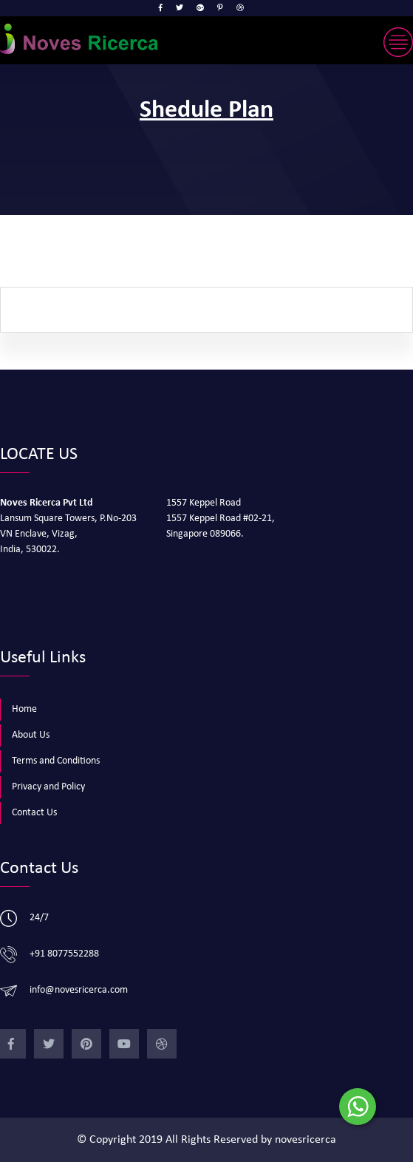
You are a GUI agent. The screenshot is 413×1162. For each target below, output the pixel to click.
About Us (31, 735)
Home (24, 709)
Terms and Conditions (56, 761)
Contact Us (34, 812)
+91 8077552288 (64, 953)
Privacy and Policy (48, 786)
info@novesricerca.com (79, 990)
